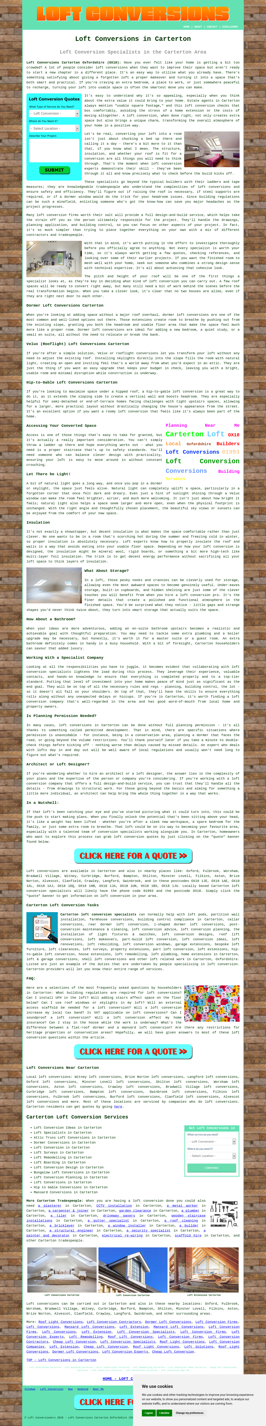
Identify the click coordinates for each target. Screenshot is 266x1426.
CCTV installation (114, 1206)
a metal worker (182, 1206)
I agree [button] (149, 1412)
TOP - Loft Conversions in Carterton (61, 1360)
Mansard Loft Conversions (89, 1327)
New (70, 1389)
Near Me (98, 1389)
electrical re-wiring (122, 1235)
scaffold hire (188, 1235)
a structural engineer (71, 1230)
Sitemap (30, 1389)
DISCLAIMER (230, 26)
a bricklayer (62, 1226)
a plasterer (50, 1206)
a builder (188, 1226)
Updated (82, 1389)
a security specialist (148, 1230)
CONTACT (212, 26)
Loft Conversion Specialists (146, 1332)
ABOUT (198, 26)
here (118, 1107)
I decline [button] (164, 1412)
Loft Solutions (198, 1347)
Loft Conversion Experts (125, 1352)
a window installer (127, 1226)
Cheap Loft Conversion (74, 1342)
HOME (186, 26)
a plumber (190, 1211)
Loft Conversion (51, 1389)
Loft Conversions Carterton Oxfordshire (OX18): (73, 62)
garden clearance (135, 1211)
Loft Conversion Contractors (114, 1322)
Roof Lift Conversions (130, 1337)
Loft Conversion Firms (216, 1322)
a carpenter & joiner (68, 1211)
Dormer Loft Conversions (168, 1322)
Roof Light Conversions (61, 1322)
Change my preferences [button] (189, 1412)
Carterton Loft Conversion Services (77, 1117)
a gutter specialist (108, 1221)
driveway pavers (119, 1216)
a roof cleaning (181, 1221)
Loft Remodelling (86, 1337)
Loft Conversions (42, 1327)
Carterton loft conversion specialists (98, 914)
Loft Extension (134, 1327)
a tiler (58, 1216)
